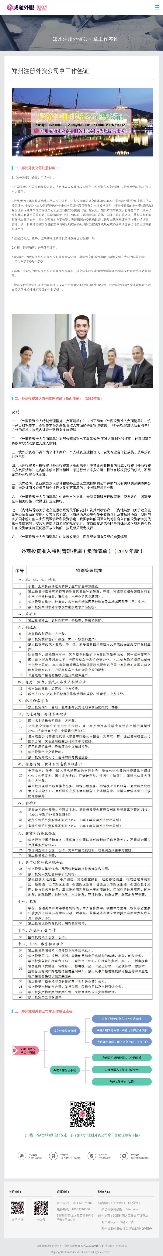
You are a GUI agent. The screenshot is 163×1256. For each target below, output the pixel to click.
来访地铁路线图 (111, 1209)
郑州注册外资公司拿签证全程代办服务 (126, 1228)
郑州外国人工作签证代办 (117, 1222)
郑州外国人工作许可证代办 (131, 1215)
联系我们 (134, 1203)
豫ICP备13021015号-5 (90, 1245)
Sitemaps (132, 1209)
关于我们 (119, 1203)
